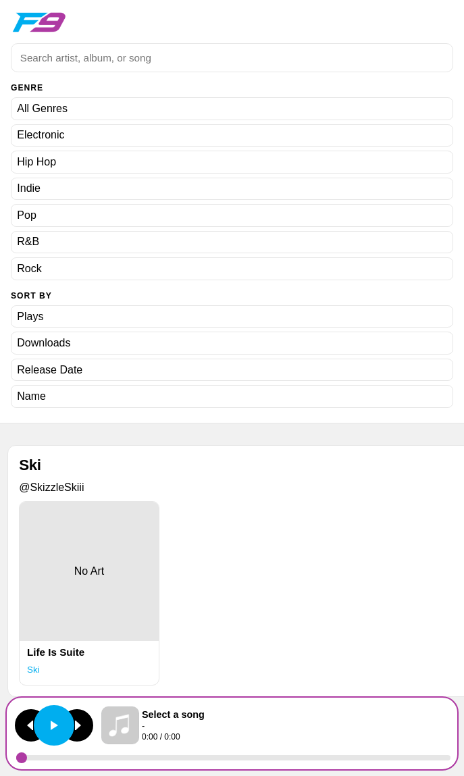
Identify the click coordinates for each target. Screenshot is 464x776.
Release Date (49, 370)
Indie (29, 188)
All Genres (42, 108)
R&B (28, 241)
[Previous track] (31, 725)
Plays (30, 316)
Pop (26, 215)
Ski (33, 670)
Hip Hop (36, 161)
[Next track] (77, 725)
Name (31, 396)
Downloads (43, 342)
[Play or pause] (54, 725)
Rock (29, 268)
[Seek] (233, 757)
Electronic (40, 134)
